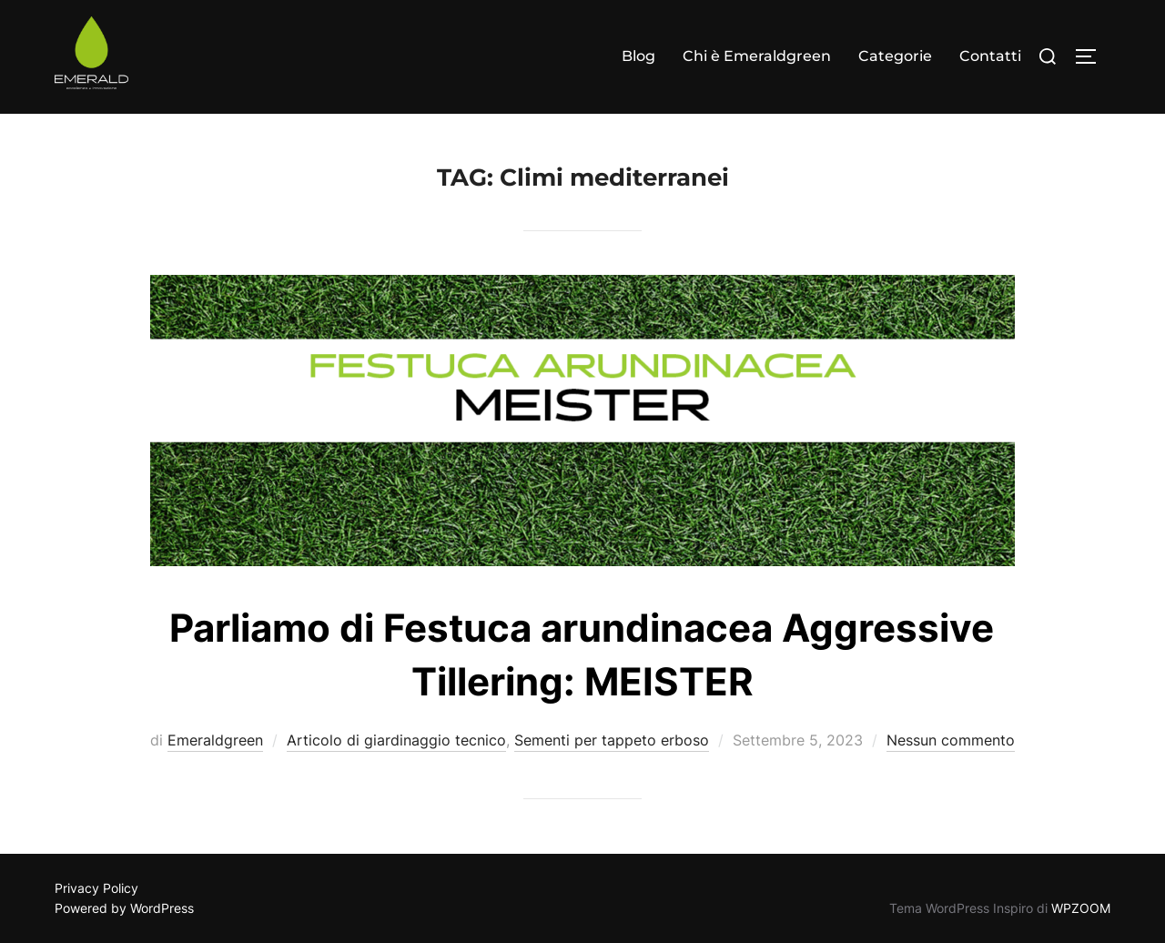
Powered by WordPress (124, 908)
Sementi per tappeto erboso (611, 740)
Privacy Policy (96, 888)
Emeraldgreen (215, 740)
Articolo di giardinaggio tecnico (396, 740)
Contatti (990, 56)
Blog (638, 56)
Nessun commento (950, 740)
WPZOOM (1080, 908)
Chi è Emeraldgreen (757, 56)
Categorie (895, 56)
